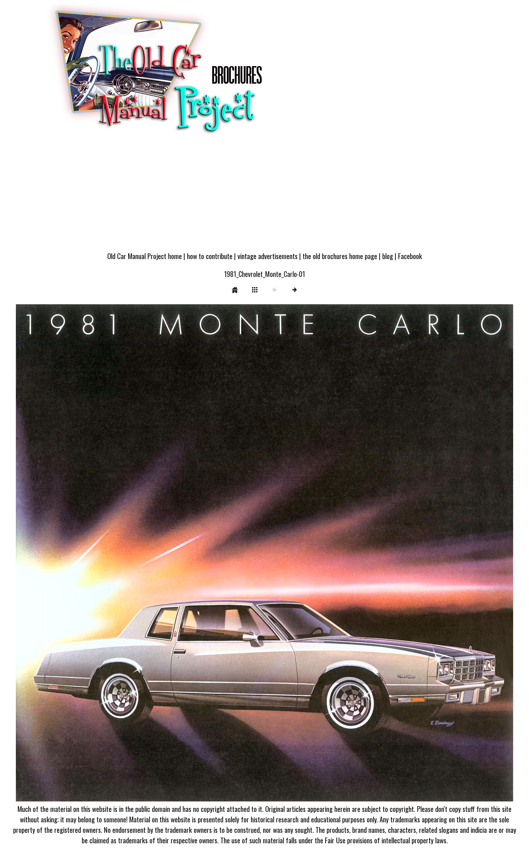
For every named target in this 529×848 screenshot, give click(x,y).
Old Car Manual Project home (144, 256)
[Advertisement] (264, 196)
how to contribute (209, 256)
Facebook (410, 256)
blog (387, 256)
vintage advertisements (268, 256)
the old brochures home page (340, 256)
